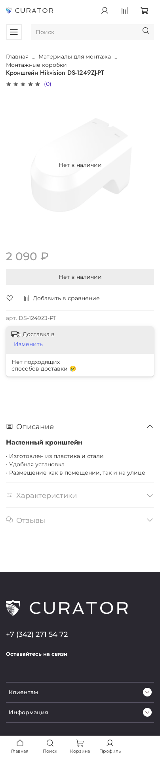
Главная (17, 56)
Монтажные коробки (36, 64)
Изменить (28, 344)
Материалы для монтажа (74, 56)
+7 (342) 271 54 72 (37, 634)
